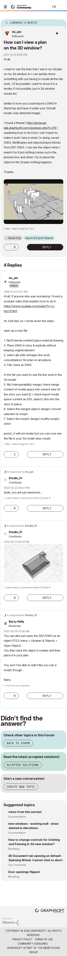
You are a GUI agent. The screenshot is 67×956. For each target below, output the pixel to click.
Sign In (61, 6)
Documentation (17, 816)
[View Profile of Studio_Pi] (15, 478)
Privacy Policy (22, 939)
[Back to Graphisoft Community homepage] (22, 6)
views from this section (25, 812)
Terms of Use (44, 939)
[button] (33, 201)
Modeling (13, 848)
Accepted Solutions (23, 765)
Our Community (17, 864)
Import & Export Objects (39, 237)
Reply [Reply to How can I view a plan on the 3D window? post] (47, 247)
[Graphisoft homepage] (49, 911)
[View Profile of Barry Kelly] (16, 621)
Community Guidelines (33, 943)
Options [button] (61, 21)
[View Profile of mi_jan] (16, 32)
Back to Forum (18, 743)
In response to (20, 471)
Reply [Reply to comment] (47, 454)
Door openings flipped (23, 872)
